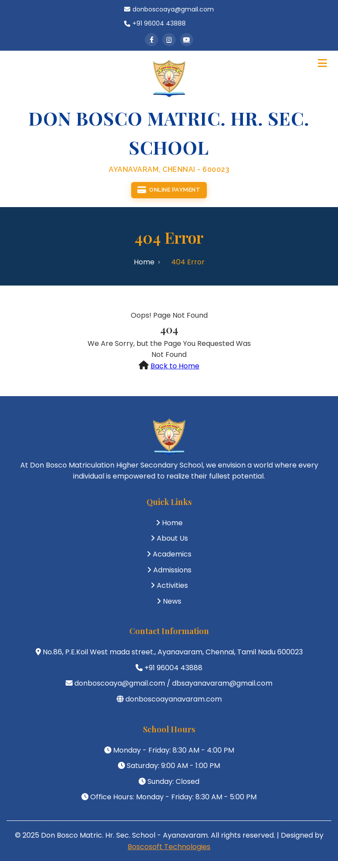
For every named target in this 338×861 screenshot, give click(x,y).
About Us (172, 538)
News (172, 601)
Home (144, 262)
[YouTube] (186, 39)
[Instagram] (169, 39)
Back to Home (175, 366)
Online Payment (168, 190)
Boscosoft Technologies (169, 847)
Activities (172, 585)
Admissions (172, 570)
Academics (172, 554)
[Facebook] (151, 39)
